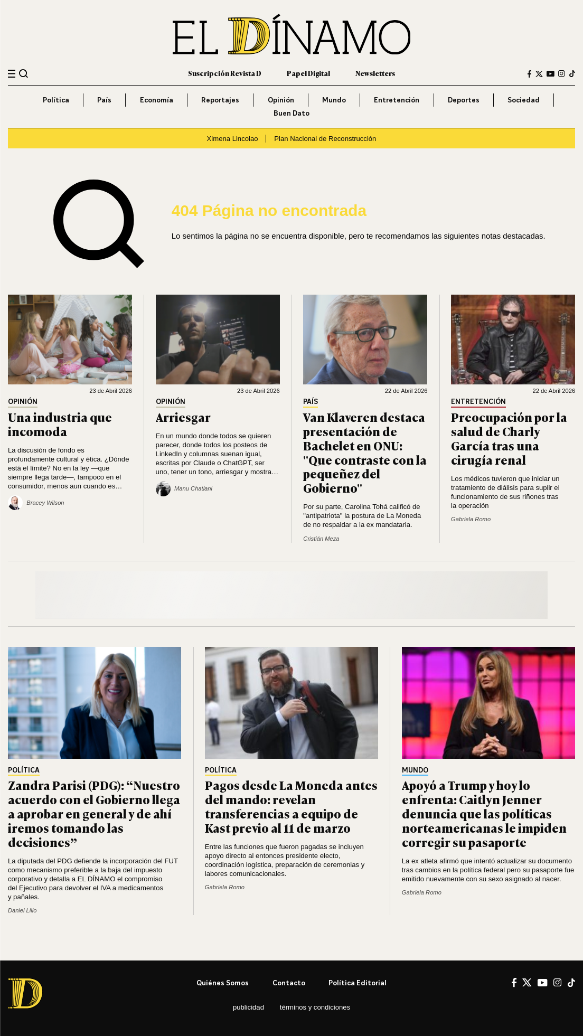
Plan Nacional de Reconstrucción (325, 139)
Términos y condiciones (315, 1007)
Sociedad (523, 100)
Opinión (281, 100)
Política (56, 100)
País (104, 100)
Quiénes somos (222, 982)
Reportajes (220, 100)
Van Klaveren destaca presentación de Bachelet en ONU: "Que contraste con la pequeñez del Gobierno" (365, 452)
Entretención (396, 100)
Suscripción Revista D (224, 73)
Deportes (463, 100)
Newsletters (375, 73)
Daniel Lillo (22, 910)
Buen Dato (291, 113)
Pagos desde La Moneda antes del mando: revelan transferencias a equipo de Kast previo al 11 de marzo (291, 806)
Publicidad (248, 1007)
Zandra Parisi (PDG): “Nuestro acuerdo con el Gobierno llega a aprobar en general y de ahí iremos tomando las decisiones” (94, 813)
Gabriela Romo (471, 519)
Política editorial (357, 982)
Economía (156, 100)
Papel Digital (308, 73)
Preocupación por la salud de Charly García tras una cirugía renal (509, 438)
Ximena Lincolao (232, 139)
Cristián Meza (321, 538)
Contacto (288, 982)
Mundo (334, 100)
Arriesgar (183, 417)
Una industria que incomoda (60, 424)
